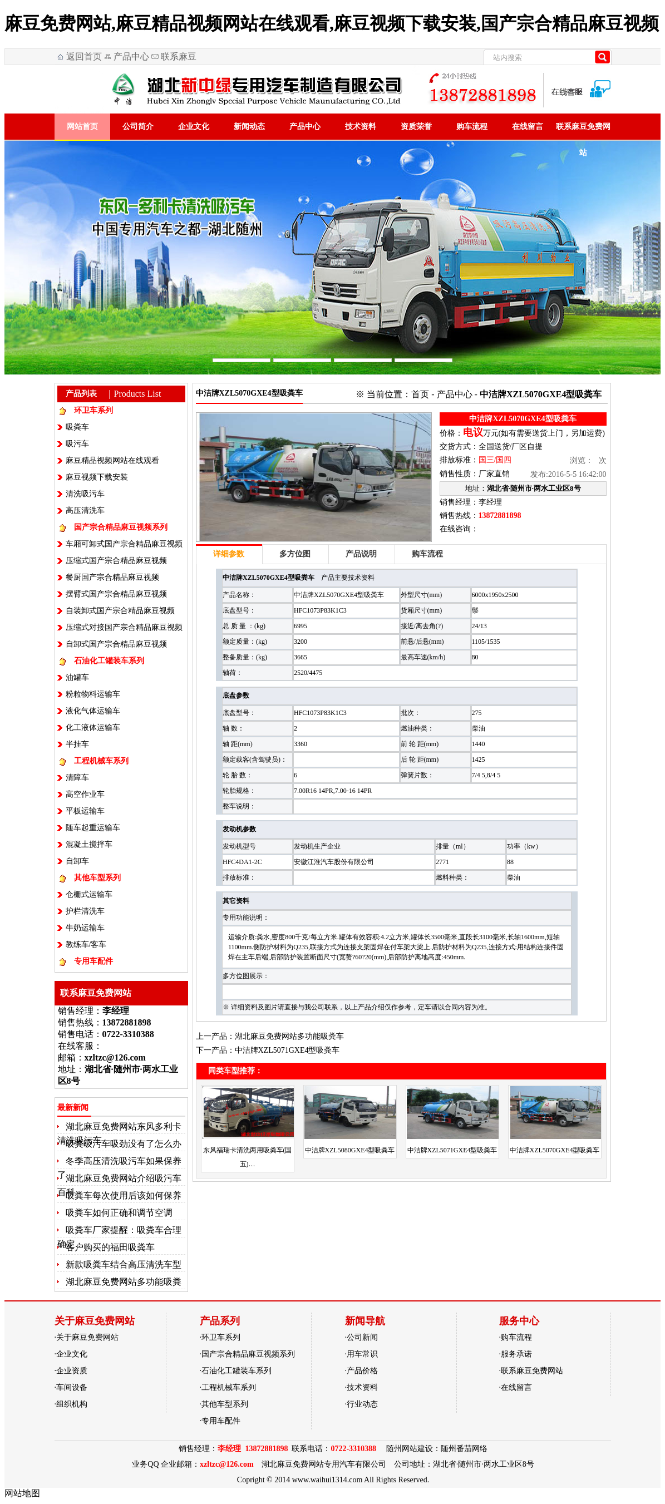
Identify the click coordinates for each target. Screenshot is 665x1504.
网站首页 (82, 126)
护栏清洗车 (85, 911)
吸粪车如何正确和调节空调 (119, 1212)
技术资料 (360, 126)
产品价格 (362, 1371)
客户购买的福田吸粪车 (110, 1247)
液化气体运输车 (93, 711)
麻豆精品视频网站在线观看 (112, 460)
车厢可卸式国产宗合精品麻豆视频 (124, 544)
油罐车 (77, 677)
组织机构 (71, 1404)
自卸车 (77, 861)
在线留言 (527, 126)
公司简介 (138, 126)
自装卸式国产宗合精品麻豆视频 (120, 610)
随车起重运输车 (93, 827)
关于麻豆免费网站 (87, 1337)
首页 (420, 394)
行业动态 (362, 1404)
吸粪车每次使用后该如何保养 (123, 1195)
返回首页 (84, 56)
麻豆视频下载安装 (97, 477)
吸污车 (77, 444)
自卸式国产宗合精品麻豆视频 (116, 644)
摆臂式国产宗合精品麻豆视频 (116, 594)
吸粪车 (77, 427)
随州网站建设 (409, 1448)
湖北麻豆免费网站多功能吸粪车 (289, 1036)
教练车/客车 (86, 944)
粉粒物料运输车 (93, 694)
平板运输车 (85, 811)
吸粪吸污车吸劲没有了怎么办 (123, 1143)
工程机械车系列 (101, 761)
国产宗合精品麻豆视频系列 (121, 527)
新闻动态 (249, 126)
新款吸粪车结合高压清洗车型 (123, 1264)
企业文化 (193, 126)
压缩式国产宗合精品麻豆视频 (116, 560)
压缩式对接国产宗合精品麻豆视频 (124, 627)
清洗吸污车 (85, 494)
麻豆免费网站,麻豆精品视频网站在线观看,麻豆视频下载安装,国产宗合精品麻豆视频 (331, 23)
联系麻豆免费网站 (173, 58)
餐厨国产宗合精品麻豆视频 (112, 577)
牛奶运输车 (85, 928)
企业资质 (71, 1371)
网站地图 (22, 1493)
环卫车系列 (93, 410)
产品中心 (131, 56)
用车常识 (362, 1354)
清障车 (77, 777)
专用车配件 (93, 961)
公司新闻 (362, 1337)
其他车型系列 (97, 878)
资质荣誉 (416, 126)
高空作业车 (85, 794)
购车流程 (471, 126)
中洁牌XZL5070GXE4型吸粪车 (555, 1150)
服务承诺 (516, 1354)
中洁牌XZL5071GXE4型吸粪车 (287, 1050)
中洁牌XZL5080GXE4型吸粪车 (350, 1150)
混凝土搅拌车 (89, 844)
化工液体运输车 (93, 727)
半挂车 (77, 744)
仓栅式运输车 (89, 894)
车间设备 (71, 1387)
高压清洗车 (85, 510)
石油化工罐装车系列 (109, 661)
